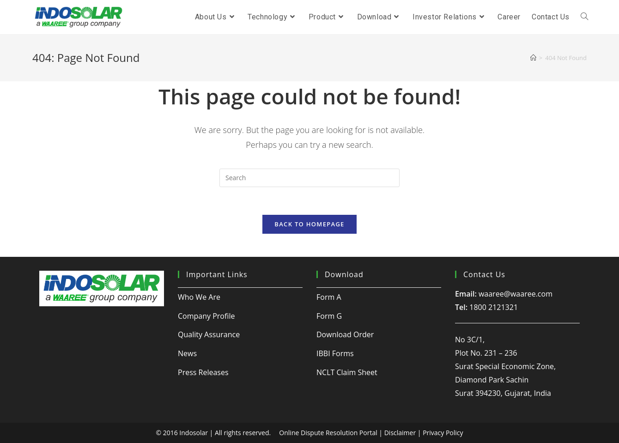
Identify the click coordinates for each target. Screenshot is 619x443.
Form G (329, 316)
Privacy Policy (443, 432)
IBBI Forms (335, 353)
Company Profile (206, 316)
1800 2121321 (493, 307)
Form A (328, 297)
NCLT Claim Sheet (346, 372)
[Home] (533, 58)
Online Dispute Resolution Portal (328, 432)
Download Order (345, 334)
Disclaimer (400, 432)
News (187, 353)
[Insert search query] (309, 178)
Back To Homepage (309, 224)
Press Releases (203, 372)
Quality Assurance (209, 334)
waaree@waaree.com (515, 294)
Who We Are (199, 297)
